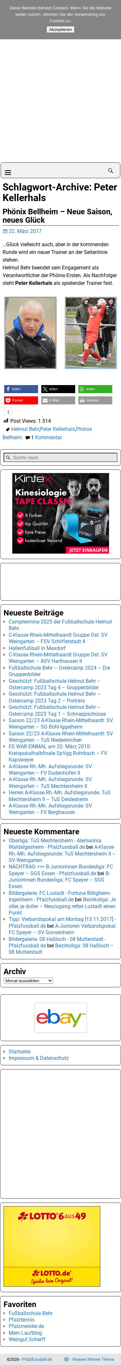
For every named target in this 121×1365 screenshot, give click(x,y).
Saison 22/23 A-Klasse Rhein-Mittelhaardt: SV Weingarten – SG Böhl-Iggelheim (61, 723)
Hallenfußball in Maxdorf (37, 648)
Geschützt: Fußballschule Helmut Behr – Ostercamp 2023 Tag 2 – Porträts (55, 697)
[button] (21, 389)
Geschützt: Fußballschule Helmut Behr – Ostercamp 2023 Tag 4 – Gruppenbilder (55, 684)
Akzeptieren (60, 29)
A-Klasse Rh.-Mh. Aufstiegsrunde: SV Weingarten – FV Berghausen (50, 809)
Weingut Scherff (27, 1339)
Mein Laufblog (25, 1333)
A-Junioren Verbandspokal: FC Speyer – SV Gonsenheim (62, 929)
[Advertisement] (60, 98)
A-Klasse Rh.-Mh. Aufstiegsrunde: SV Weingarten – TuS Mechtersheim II (50, 782)
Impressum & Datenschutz (39, 1058)
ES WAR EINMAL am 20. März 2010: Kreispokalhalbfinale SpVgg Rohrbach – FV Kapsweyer (58, 753)
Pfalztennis (22, 1320)
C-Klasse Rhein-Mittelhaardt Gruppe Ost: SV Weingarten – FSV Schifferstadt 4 (58, 638)
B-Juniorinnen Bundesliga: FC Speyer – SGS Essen (59, 880)
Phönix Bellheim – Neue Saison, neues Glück (57, 216)
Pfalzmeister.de (26, 1326)
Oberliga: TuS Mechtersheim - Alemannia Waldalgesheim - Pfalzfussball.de (55, 843)
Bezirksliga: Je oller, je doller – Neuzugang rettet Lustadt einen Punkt (62, 906)
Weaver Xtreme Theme (93, 1359)
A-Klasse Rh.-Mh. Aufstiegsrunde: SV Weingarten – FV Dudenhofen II (50, 769)
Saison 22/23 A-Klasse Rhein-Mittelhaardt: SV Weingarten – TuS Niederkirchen (61, 737)
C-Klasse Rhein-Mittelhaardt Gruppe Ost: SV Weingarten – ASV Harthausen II (58, 658)
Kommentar (46, 437)
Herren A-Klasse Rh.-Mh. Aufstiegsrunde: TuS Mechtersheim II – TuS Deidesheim (60, 795)
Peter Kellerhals (57, 429)
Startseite (19, 1052)
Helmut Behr (25, 429)
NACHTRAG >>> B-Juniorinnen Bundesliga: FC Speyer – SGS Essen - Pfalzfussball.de (61, 870)
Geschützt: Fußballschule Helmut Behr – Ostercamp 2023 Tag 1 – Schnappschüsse (57, 710)
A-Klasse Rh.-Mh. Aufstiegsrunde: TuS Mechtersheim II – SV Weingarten (62, 853)
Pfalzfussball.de (37, 1359)
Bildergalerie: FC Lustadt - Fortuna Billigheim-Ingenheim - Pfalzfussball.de (60, 896)
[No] (113, 19)
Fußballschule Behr (31, 1313)
